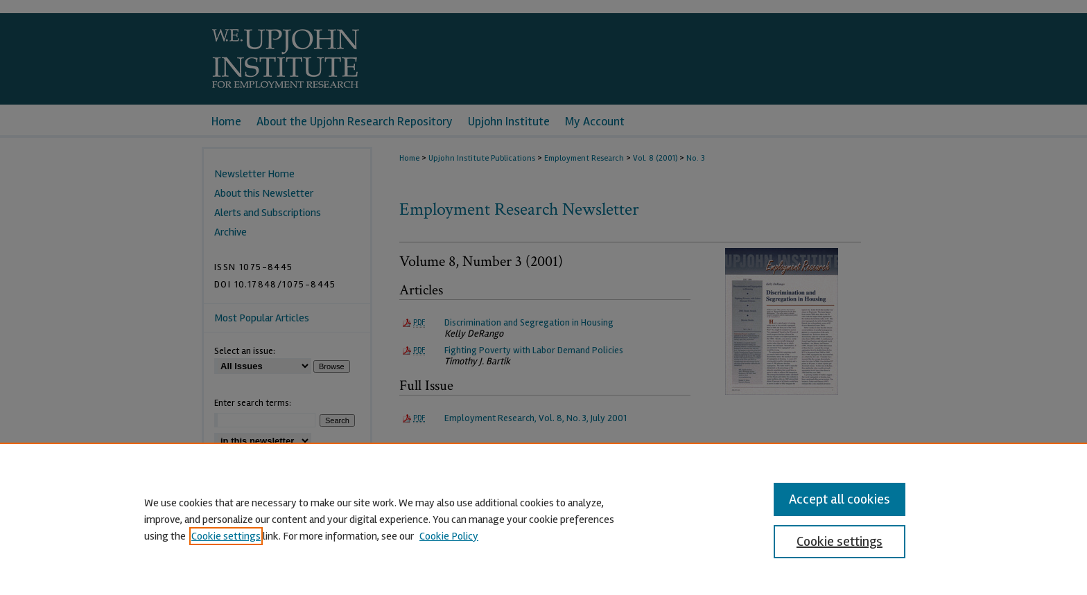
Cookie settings (226, 536)
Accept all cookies (839, 499)
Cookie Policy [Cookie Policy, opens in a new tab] (448, 536)
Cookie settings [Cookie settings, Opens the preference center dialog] (839, 541)
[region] (543, 519)
